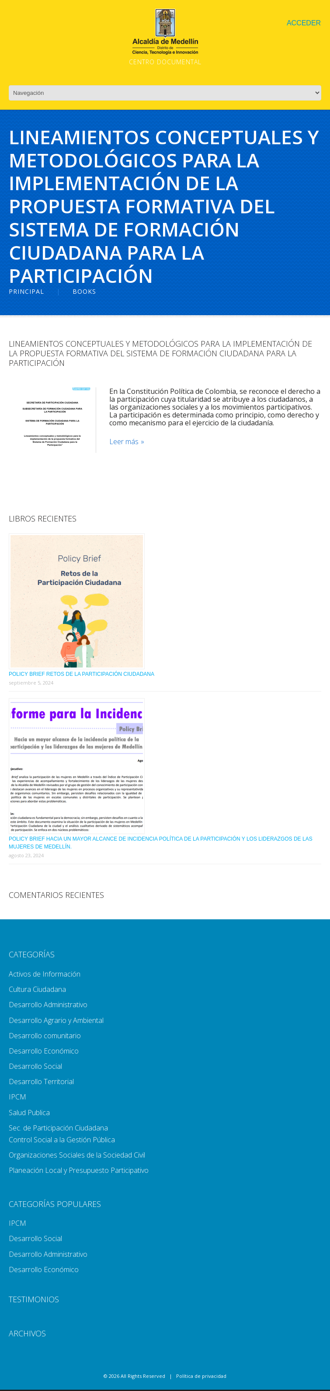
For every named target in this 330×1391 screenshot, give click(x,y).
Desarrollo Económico (44, 1051)
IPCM (17, 1097)
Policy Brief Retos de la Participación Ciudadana (81, 674)
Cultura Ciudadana (37, 989)
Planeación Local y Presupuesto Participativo (79, 1170)
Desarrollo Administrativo (48, 1004)
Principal (26, 291)
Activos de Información (44, 974)
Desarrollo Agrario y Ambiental (56, 1020)
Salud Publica (29, 1112)
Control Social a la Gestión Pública (62, 1139)
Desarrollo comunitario (45, 1035)
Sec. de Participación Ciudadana (58, 1128)
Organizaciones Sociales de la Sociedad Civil (77, 1155)
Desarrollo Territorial (41, 1081)
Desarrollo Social (35, 1066)
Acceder (304, 23)
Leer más (124, 442)
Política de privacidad (201, 1376)
